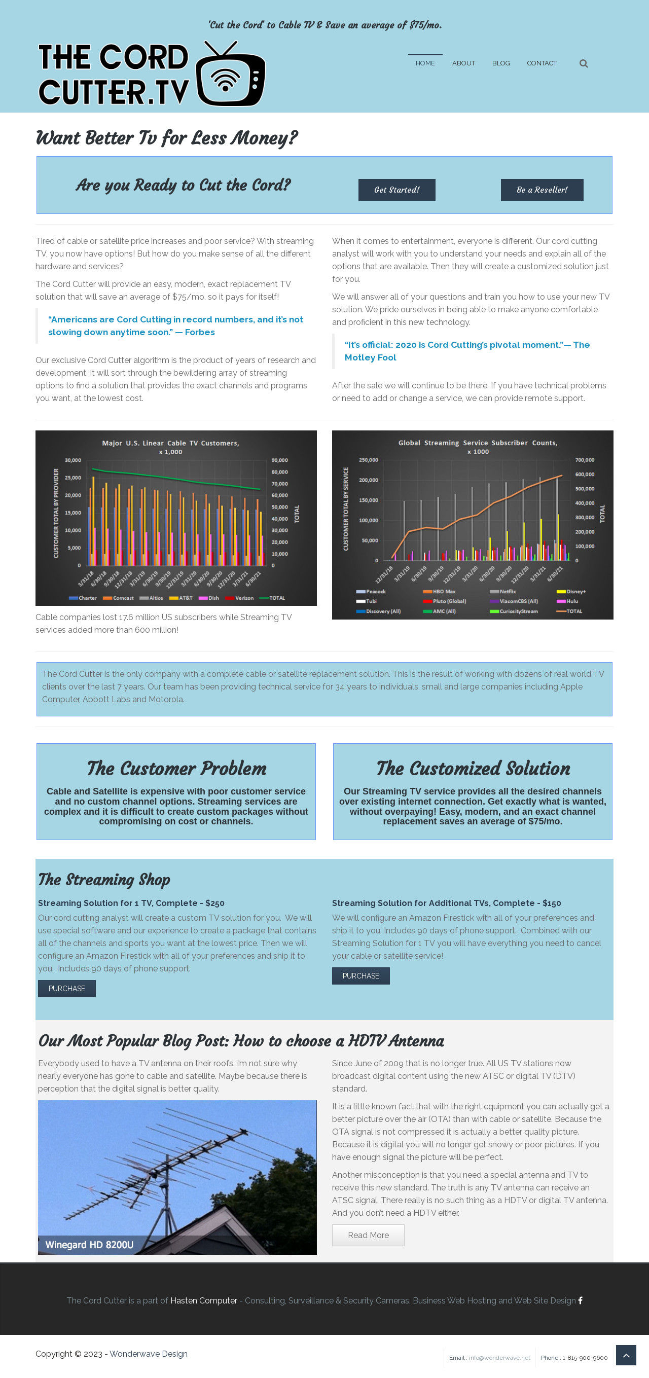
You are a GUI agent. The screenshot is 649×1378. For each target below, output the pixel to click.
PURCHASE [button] (67, 989)
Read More (368, 1235)
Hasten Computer (203, 1301)
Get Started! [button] (397, 190)
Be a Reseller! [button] (542, 190)
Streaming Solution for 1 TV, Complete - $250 (131, 903)
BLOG (501, 63)
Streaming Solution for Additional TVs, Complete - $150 (446, 903)
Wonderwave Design (149, 1354)
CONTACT (542, 63)
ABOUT (463, 63)
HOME (425, 63)
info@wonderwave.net (499, 1357)
